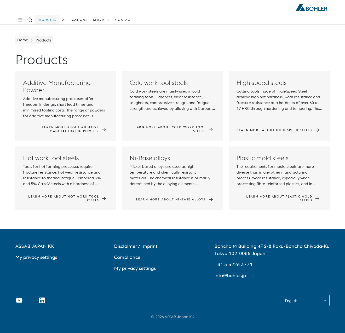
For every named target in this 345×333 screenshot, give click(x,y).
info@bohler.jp (230, 275)
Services (101, 20)
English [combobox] (291, 300)
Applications (74, 20)
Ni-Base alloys (150, 158)
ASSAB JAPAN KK (34, 246)
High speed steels (261, 83)
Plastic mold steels (262, 158)
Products (46, 20)
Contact (123, 20)
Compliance (127, 257)
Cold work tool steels (159, 83)
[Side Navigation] (20, 19)
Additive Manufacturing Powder (57, 86)
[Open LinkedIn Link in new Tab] (42, 300)
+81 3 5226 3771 (233, 264)
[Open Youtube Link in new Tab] (19, 300)
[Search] (29, 19)
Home (22, 40)
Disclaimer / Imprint (135, 246)
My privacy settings (36, 257)
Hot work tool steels (51, 158)
